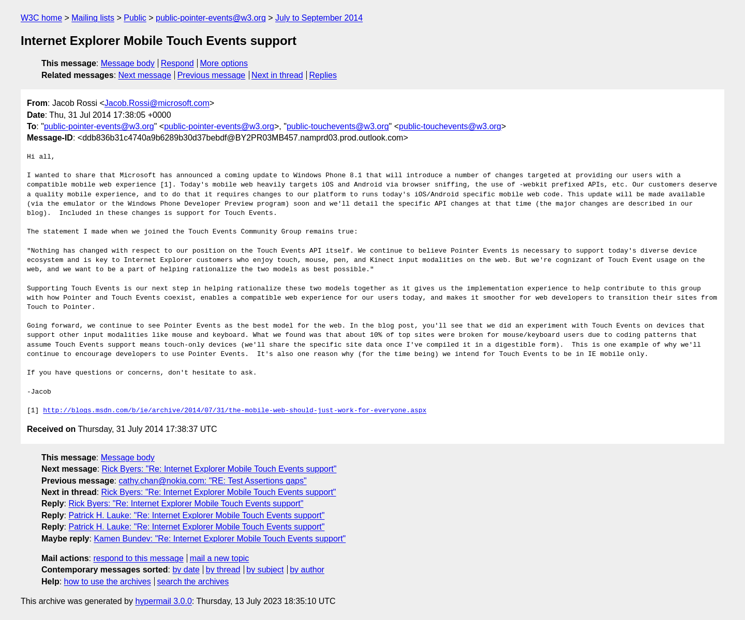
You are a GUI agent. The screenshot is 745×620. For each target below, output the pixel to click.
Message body (128, 63)
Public (135, 17)
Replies (323, 75)
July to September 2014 (319, 17)
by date (185, 569)
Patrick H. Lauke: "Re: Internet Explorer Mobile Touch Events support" (196, 515)
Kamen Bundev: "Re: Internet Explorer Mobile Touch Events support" (220, 538)
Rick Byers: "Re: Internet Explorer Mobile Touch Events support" (219, 468)
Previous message (211, 75)
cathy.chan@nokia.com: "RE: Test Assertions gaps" (212, 480)
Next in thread (277, 75)
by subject (265, 569)
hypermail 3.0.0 (163, 601)
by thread (223, 569)
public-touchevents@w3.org (338, 126)
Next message (144, 75)
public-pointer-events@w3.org (211, 17)
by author (307, 569)
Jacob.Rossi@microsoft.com (157, 103)
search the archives (193, 581)
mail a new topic (219, 558)
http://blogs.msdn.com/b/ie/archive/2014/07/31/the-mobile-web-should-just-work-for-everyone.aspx (234, 410)
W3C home (41, 17)
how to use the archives (107, 581)
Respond (177, 63)
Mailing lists (92, 17)
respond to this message (138, 558)
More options (224, 63)
